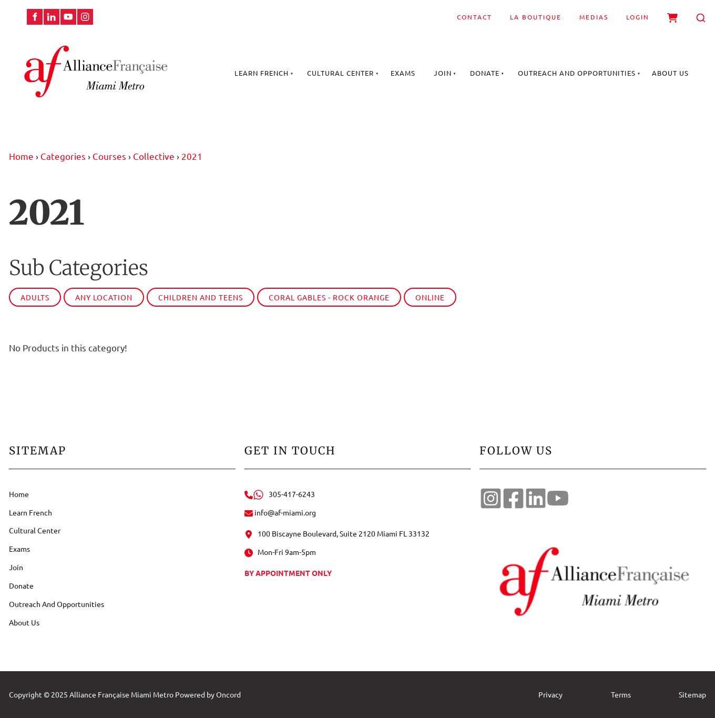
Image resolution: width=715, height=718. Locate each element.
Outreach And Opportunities (577, 72)
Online (430, 297)
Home (21, 155)
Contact (474, 17)
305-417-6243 (279, 494)
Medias (593, 17)
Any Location (103, 297)
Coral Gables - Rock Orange (329, 297)
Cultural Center (340, 72)
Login (637, 17)
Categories (63, 155)
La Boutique (535, 17)
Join (443, 72)
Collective (154, 155)
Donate (484, 72)
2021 (191, 155)
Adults (35, 297)
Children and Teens (200, 297)
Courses (109, 155)
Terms (621, 694)
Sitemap (692, 694)
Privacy (550, 694)
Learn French (261, 72)
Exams (403, 72)
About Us (670, 72)
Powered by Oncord (208, 694)
